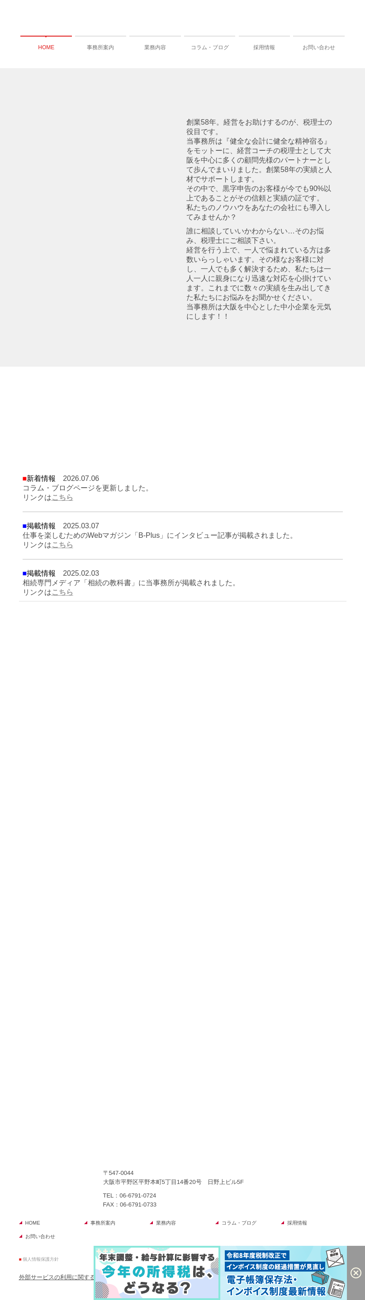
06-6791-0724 (137, 1195)
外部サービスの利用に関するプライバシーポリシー (86, 1277)
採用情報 (264, 47)
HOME (46, 47)
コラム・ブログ (210, 47)
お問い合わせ (319, 47)
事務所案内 (100, 47)
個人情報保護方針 (41, 1259)
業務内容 (155, 47)
